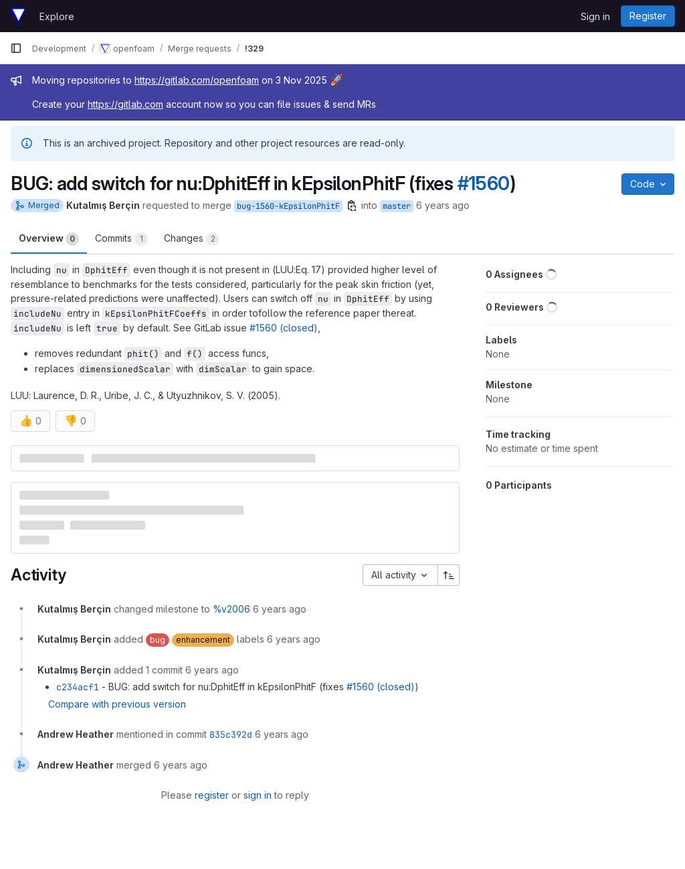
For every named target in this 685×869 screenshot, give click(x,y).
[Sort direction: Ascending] (449, 575)
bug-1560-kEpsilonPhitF (288, 206)
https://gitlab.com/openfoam (196, 80)
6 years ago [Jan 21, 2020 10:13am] (443, 205)
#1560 (484, 183)
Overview (49, 239)
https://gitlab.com (125, 104)
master (397, 206)
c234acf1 (77, 687)
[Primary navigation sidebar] (16, 48)
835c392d (230, 734)
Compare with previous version (117, 704)
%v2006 (231, 609)
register (212, 795)
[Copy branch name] (352, 206)
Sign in (595, 16)
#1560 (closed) (284, 327)
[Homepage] (18, 16)
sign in (257, 795)
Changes (191, 239)
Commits (121, 239)
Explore (56, 16)
